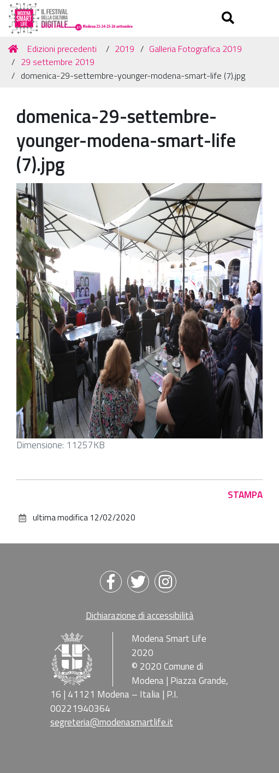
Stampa (245, 495)
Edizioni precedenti (62, 48)
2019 (124, 48)
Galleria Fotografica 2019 (195, 48)
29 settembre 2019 (57, 61)
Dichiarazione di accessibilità (140, 615)
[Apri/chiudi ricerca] (229, 18)
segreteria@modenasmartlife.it (111, 722)
